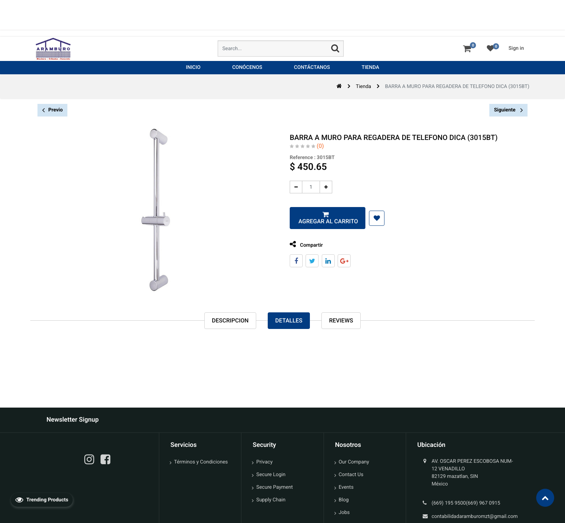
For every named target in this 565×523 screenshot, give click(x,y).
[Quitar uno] (294, 187)
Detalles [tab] (288, 320)
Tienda (363, 86)
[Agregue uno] (323, 187)
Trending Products (41, 500)
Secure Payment (274, 487)
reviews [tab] (341, 320)
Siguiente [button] (508, 110)
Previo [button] (52, 110)
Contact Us (351, 475)
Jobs (344, 512)
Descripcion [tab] (230, 320)
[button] (374, 218)
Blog (344, 500)
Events (346, 487)
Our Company (354, 462)
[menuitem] (193, 67)
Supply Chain (270, 500)
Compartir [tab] (304, 244)
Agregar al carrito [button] (325, 221)
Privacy (264, 462)
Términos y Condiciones (201, 462)
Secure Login (270, 475)
